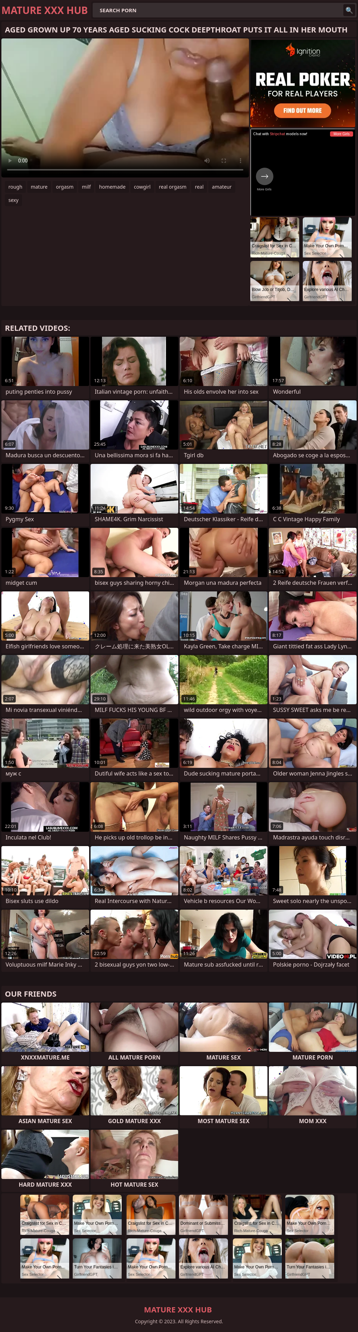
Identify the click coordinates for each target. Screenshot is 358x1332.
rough (15, 186)
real (199, 186)
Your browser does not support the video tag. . (125, 107)
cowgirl (142, 186)
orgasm (64, 186)
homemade (112, 186)
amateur (221, 186)
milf (86, 186)
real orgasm (173, 186)
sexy (13, 200)
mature (39, 186)
